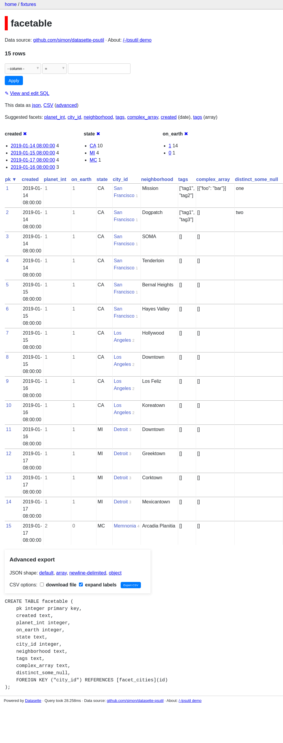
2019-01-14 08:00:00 (33, 145)
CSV (48, 105)
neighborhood (98, 117)
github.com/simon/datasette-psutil (68, 40)
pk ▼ (11, 179)
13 (8, 477)
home (11, 4)
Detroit (121, 429)
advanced (66, 105)
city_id (74, 117)
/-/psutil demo (137, 40)
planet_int (54, 117)
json (36, 105)
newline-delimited (87, 572)
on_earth (81, 179)
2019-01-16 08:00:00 (33, 167)
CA (93, 145)
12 (8, 453)
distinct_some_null (256, 179)
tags (120, 117)
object (115, 572)
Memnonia (125, 525)
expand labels (97, 584)
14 (8, 501)
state (102, 179)
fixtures (28, 4)
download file (58, 584)
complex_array (142, 117)
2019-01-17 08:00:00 (33, 160)
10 (8, 405)
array (61, 572)
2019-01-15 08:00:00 (33, 152)
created (169, 117)
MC (93, 160)
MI (92, 152)
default (46, 572)
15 (8, 525)
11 (8, 429)
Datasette (33, 700)
